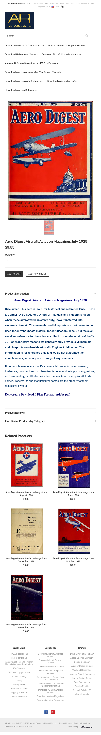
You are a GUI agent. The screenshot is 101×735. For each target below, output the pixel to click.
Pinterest (53, 712)
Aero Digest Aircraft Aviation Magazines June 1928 (73, 494)
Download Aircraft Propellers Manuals (61, 54)
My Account (38, 3)
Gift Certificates (51, 3)
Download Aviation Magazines (62, 81)
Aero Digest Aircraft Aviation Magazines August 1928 (26, 494)
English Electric (82, 686)
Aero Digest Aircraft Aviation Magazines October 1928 (73, 560)
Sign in (74, 3)
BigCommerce (88, 727)
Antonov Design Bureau (82, 666)
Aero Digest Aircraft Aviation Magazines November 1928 (26, 626)
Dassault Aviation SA (82, 690)
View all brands (82, 694)
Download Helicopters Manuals (21, 54)
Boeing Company (82, 662)
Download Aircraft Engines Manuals (67, 45)
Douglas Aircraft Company (82, 654)
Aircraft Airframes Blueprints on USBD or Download (32, 63)
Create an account (86, 3)
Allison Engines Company (81, 658)
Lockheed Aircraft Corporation (82, 674)
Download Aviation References (21, 89)
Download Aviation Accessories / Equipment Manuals (33, 72)
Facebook (46, 712)
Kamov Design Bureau (82, 678)
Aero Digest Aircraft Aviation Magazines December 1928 (26, 560)
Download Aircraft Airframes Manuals (24, 45)
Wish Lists (64, 3)
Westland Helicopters (81, 670)
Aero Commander (82, 682)
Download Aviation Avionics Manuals (24, 81)
